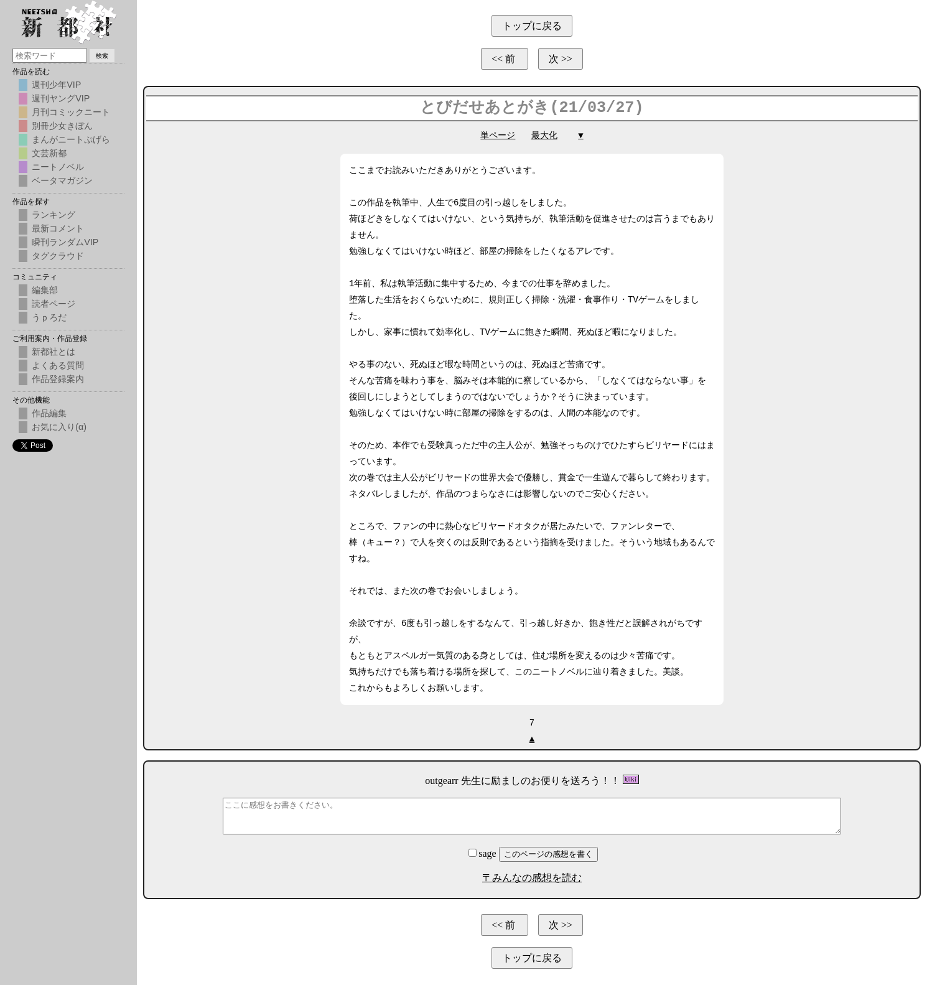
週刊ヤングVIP (61, 98)
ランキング (53, 215)
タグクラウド (58, 256)
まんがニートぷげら (71, 139)
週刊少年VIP (56, 85)
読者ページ (53, 304)
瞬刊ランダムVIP (65, 242)
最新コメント (58, 228)
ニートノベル (58, 167)
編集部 (45, 290)
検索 (102, 55)
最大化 (544, 135)
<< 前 (504, 59)
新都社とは (53, 352)
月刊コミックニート (71, 112)
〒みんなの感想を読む (532, 877)
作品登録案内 (58, 379)
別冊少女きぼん (62, 126)
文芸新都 (49, 153)
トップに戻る (532, 26)
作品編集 (49, 413)
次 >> (560, 59)
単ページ (497, 135)
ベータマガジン (62, 180)
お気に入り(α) (59, 427)
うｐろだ (49, 317)
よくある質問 (58, 365)
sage (483, 853)
